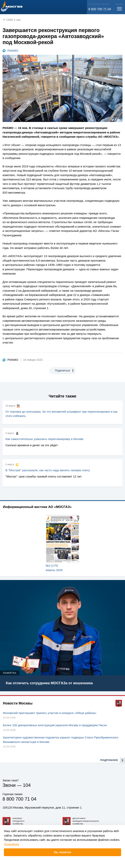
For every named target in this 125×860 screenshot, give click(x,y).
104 (27, 785)
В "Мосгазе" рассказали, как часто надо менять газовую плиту (47, 470)
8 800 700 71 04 (99, 9)
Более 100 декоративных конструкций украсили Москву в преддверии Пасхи (55, 725)
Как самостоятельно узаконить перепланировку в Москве (44, 439)
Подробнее (11, 844)
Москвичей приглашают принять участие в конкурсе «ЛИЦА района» (49, 713)
